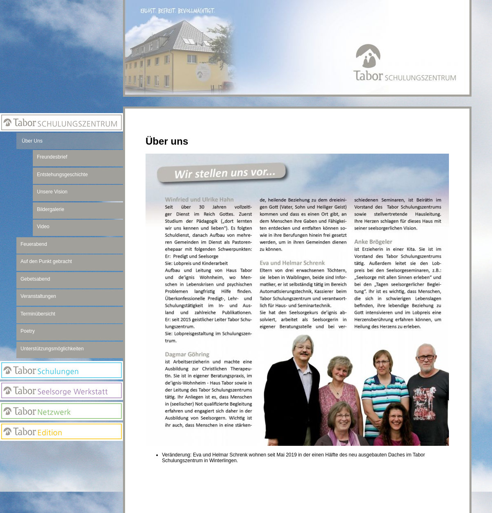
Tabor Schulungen (61, 370)
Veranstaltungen (38, 296)
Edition (61, 431)
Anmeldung (61, 451)
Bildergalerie (50, 209)
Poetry (27, 331)
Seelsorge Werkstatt (61, 390)
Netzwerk (61, 411)
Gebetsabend (35, 279)
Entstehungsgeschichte (62, 174)
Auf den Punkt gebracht (46, 261)
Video (43, 226)
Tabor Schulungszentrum (61, 122)
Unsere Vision (52, 192)
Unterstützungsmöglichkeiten (52, 349)
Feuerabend (33, 244)
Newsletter (61, 467)
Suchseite (61, 484)
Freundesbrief (52, 157)
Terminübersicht (37, 314)
